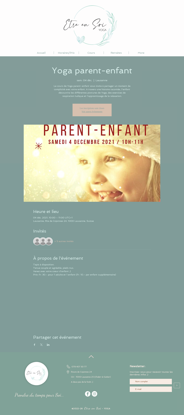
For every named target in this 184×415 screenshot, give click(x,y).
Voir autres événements (92, 111)
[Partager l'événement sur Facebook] (34, 345)
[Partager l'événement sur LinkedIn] (48, 345)
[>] (177, 385)
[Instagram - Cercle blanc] (94, 394)
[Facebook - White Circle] (87, 394)
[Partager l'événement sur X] (41, 345)
